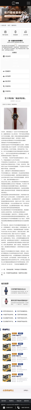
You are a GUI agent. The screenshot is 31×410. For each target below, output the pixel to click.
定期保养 (6, 60)
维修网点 (11, 399)
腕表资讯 (14, 25)
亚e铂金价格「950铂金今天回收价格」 (16, 269)
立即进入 (26, 388)
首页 (9, 25)
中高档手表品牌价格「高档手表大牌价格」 (17, 273)
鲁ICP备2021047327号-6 (24, 403)
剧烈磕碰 (15, 63)
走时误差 (15, 60)
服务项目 (3, 399)
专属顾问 (15, 52)
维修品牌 (19, 399)
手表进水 (24, 60)
